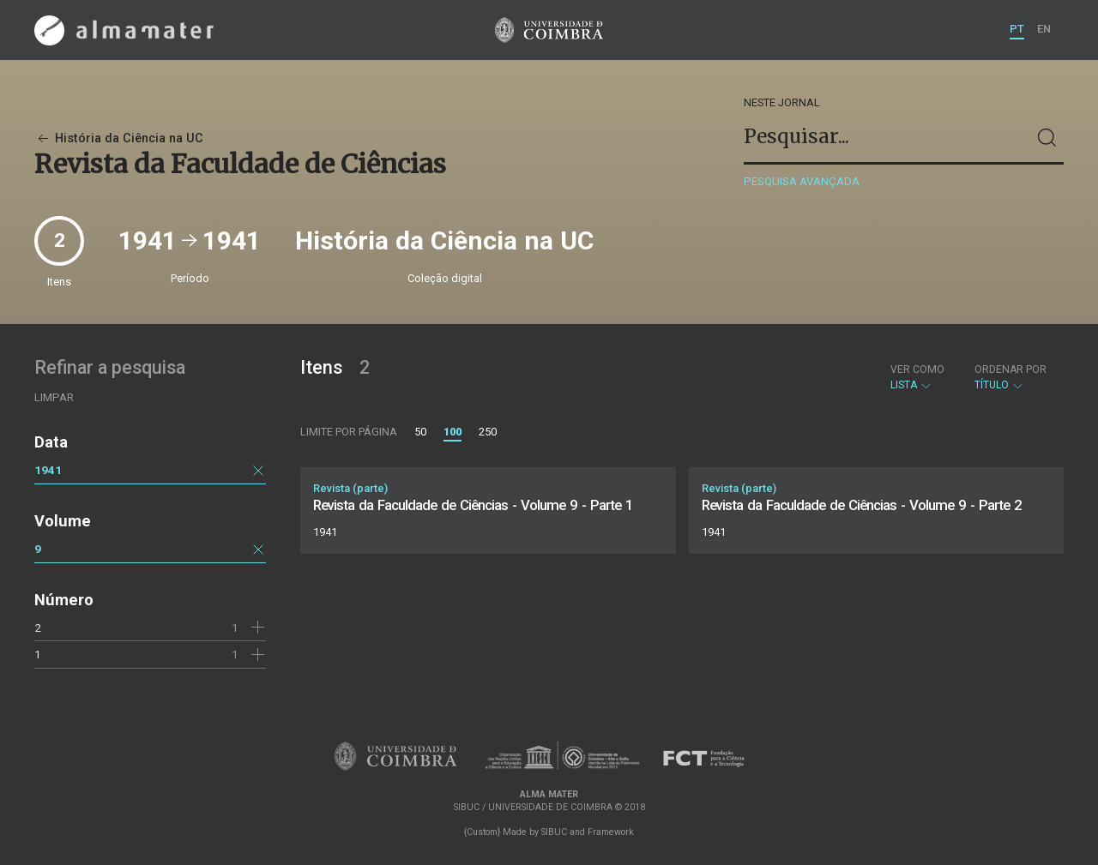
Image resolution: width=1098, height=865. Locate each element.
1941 (48, 470)
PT (1017, 28)
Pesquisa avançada (802, 181)
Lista (917, 377)
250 (488, 431)
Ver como (917, 369)
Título (1010, 377)
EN (1044, 28)
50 (420, 431)
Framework (611, 832)
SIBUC (554, 832)
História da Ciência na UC (118, 138)
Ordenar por (1010, 369)
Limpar (54, 397)
